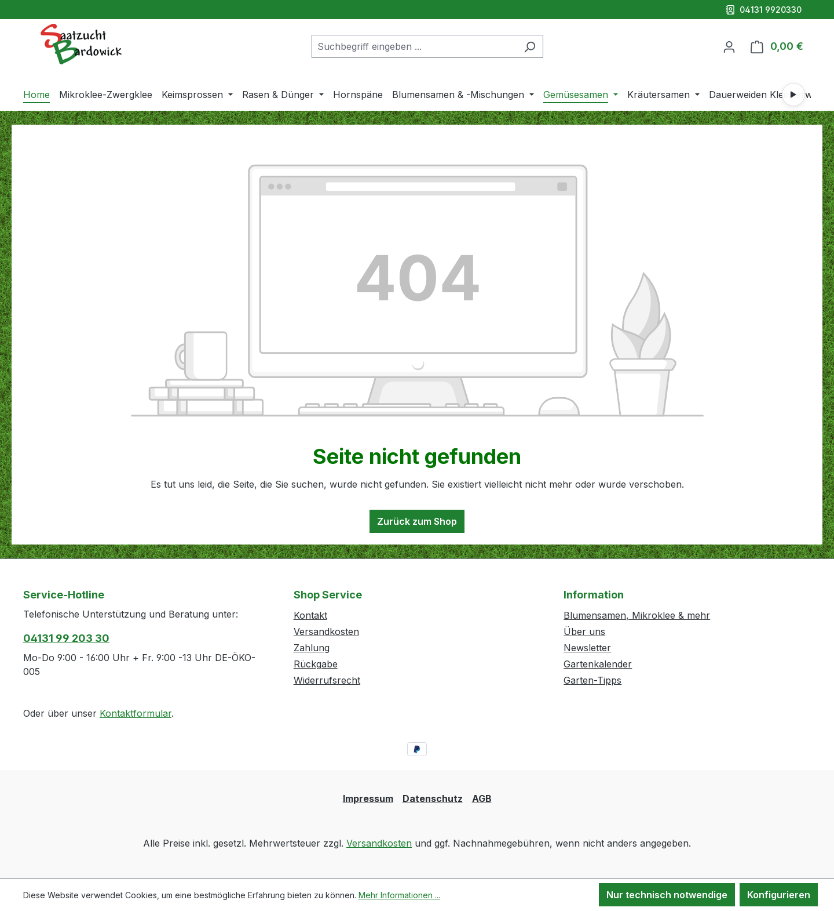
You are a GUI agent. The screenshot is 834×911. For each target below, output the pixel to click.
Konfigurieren (778, 895)
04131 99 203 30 (66, 638)
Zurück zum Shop (417, 521)
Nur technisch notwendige (666, 895)
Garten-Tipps (592, 680)
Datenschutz (433, 798)
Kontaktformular (135, 713)
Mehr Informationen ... (399, 895)
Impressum (368, 798)
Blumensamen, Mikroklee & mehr (637, 615)
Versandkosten (326, 631)
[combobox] (414, 46)
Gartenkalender (598, 664)
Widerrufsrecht (327, 680)
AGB (482, 798)
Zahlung (312, 648)
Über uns (584, 631)
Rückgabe (316, 664)
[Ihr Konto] (729, 46)
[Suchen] (529, 46)
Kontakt (310, 615)
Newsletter (587, 648)
